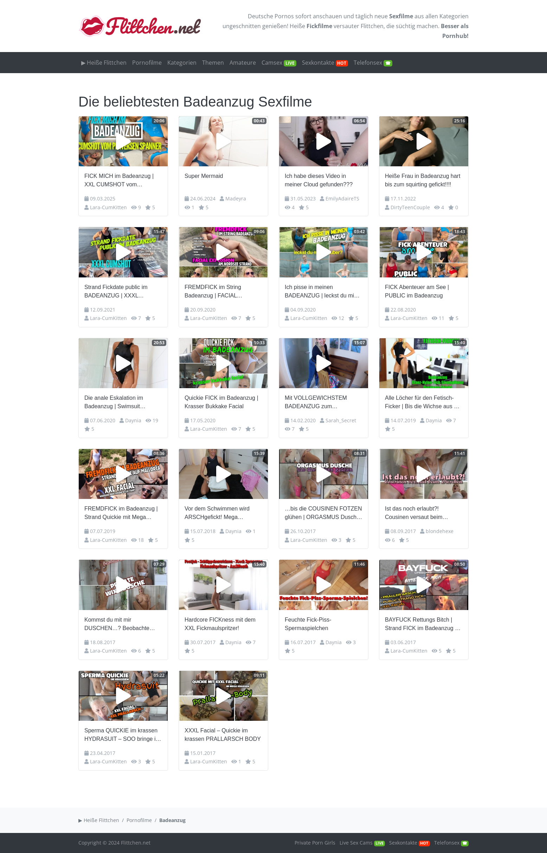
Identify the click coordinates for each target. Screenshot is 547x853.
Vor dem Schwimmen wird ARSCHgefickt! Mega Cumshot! (217, 513)
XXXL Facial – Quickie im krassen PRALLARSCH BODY (223, 734)
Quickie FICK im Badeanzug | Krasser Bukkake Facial (221, 402)
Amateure (243, 62)
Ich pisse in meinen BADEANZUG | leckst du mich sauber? (322, 292)
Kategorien (454, 16)
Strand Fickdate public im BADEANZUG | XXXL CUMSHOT (116, 292)
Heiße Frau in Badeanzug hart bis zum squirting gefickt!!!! (422, 180)
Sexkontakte (325, 62)
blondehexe (439, 531)
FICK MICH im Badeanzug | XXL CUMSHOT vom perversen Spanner (119, 181)
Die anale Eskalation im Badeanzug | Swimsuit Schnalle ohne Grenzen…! (117, 403)
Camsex (279, 62)
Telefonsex (373, 62)
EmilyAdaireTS (342, 198)
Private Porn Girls (315, 842)
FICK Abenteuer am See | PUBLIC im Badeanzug (417, 291)
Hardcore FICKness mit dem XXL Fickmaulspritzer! (220, 624)
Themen (213, 62)
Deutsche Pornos (271, 16)
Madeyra (235, 198)
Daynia (133, 420)
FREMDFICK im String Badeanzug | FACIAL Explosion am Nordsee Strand (222, 292)
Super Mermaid (204, 176)
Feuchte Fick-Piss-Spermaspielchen (308, 624)
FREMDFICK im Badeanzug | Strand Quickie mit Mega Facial (121, 513)
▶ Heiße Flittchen (104, 62)
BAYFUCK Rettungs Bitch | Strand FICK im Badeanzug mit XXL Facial (424, 625)
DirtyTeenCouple (410, 207)
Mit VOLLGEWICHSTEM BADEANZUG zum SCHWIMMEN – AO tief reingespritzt (316, 403)
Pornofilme (147, 62)
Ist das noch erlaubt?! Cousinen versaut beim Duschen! (414, 513)
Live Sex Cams (362, 842)
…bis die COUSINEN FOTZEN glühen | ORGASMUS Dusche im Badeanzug (323, 513)
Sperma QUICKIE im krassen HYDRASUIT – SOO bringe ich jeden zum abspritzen (122, 735)
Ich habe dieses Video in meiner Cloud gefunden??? (319, 180)
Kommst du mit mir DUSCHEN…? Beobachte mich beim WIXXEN (116, 625)
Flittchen (372, 26)
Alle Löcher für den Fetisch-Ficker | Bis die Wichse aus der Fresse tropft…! (423, 403)
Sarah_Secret (341, 420)
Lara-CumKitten (108, 207)
